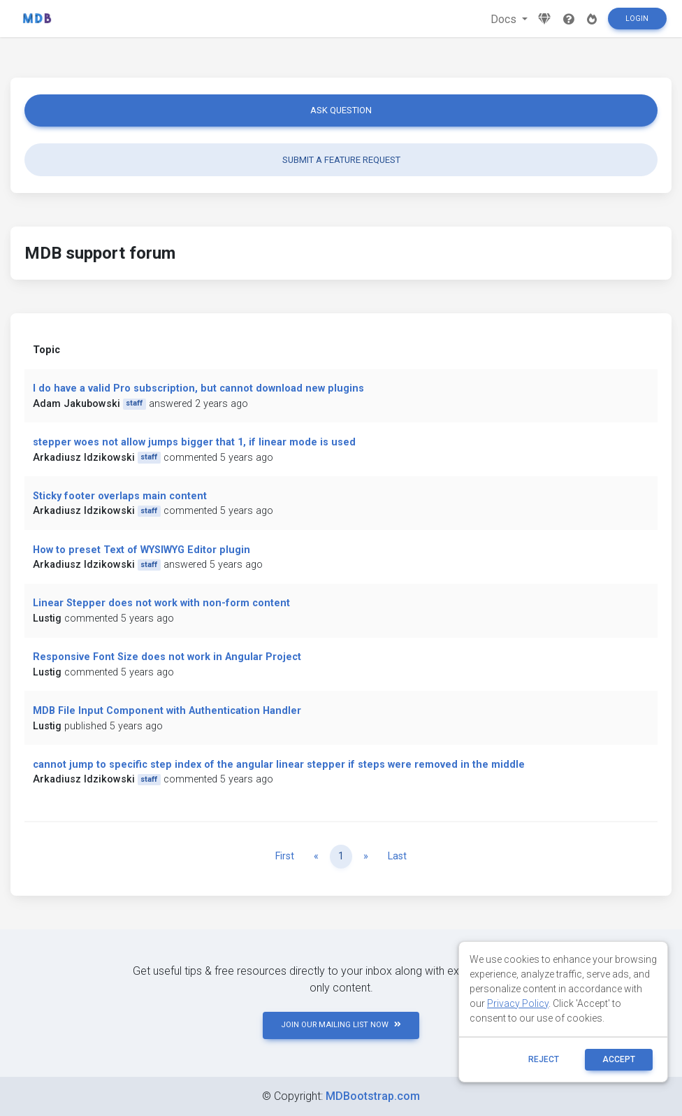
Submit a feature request (341, 160)
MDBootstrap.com (373, 1096)
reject (543, 1059)
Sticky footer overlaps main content (120, 496)
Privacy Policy (518, 1003)
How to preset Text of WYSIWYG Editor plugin (141, 550)
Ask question (341, 110)
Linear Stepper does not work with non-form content (161, 603)
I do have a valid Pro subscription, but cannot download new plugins (198, 388)
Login (636, 18)
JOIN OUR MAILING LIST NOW (341, 1024)
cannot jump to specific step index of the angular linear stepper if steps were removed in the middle (279, 765)
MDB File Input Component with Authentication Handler (167, 711)
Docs (505, 19)
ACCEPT (618, 1059)
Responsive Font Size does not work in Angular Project (167, 657)
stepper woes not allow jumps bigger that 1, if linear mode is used (194, 442)
